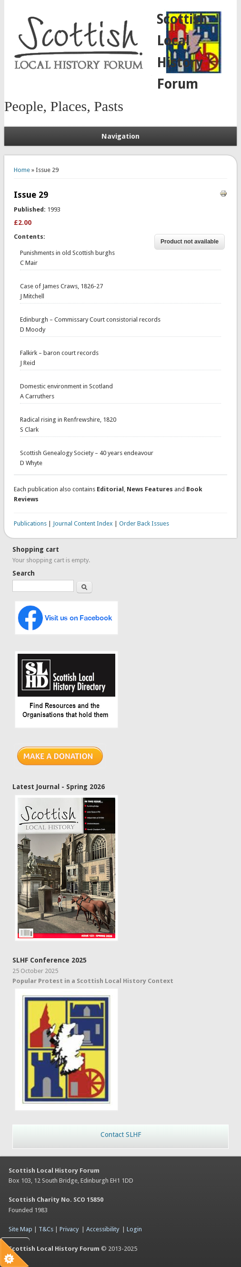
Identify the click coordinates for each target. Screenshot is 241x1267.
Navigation (120, 136)
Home (22, 169)
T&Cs (46, 1229)
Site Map (20, 1229)
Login (134, 1229)
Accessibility (102, 1229)
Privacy (69, 1229)
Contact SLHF (120, 1134)
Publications (30, 523)
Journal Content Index (83, 523)
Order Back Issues (144, 523)
